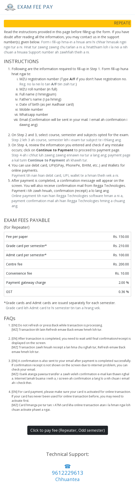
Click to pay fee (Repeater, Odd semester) (67, 430)
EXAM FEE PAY (28, 7)
